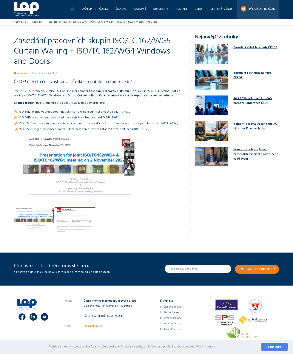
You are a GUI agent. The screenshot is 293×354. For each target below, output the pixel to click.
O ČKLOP (87, 9)
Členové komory (173, 307)
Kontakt (181, 9)
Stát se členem (172, 312)
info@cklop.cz (93, 326)
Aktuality (37, 22)
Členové (121, 9)
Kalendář (140, 9)
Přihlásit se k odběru (256, 269)
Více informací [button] (205, 347)
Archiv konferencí (173, 329)
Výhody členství (173, 318)
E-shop (199, 9)
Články (103, 9)
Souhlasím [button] (274, 347)
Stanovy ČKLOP (172, 323)
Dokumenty (161, 9)
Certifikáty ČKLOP (222, 9)
